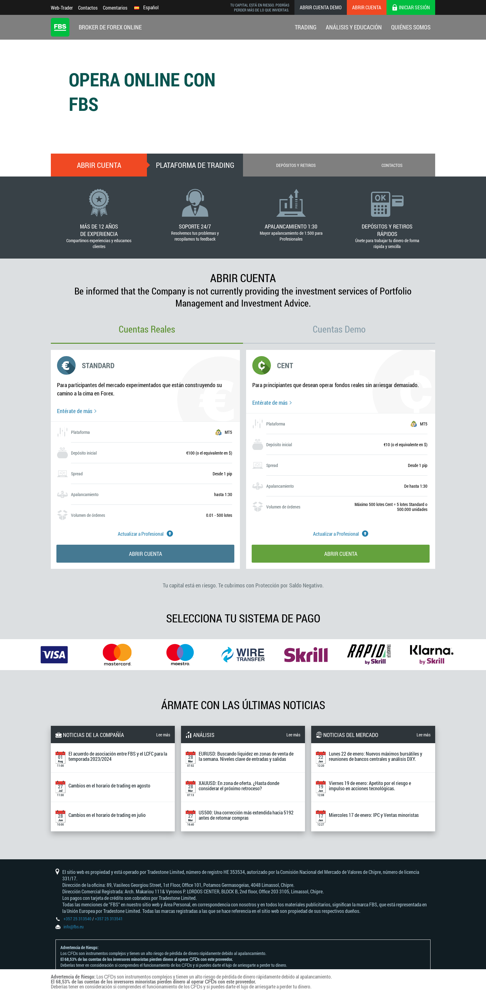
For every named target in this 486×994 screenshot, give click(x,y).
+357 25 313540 (77, 919)
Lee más (163, 735)
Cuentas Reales (147, 329)
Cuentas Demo (339, 329)
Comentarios (115, 7)
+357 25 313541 (109, 919)
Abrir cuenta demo (321, 7)
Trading (305, 27)
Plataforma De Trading (195, 165)
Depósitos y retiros (296, 165)
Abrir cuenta (366, 7)
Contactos (88, 7)
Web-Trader (62, 7)
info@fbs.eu (74, 927)
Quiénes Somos (411, 27)
